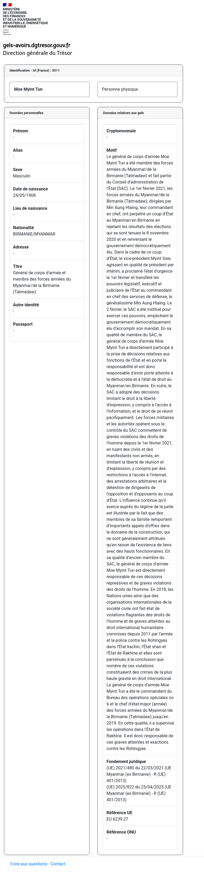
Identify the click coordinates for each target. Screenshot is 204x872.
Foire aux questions (28, 863)
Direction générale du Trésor (37, 53)
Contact (57, 863)
